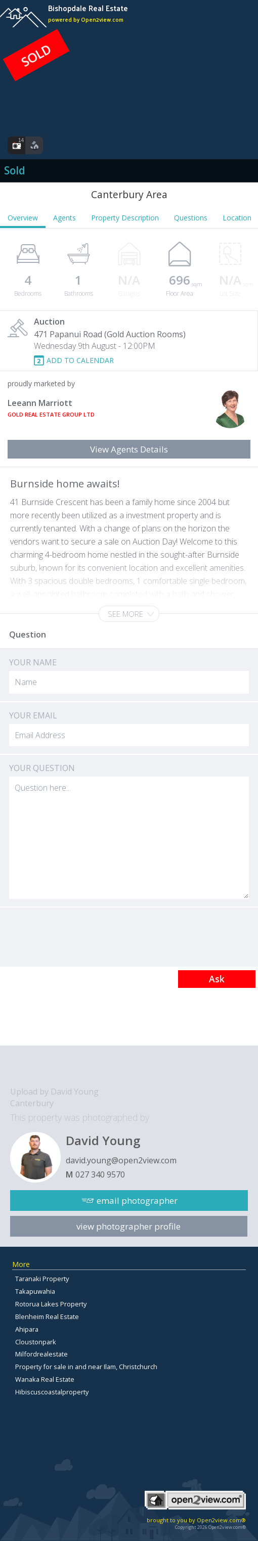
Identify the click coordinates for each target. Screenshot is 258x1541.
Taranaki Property (42, 1278)
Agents (64, 217)
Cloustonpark (35, 1341)
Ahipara (26, 1329)
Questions (190, 217)
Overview (23, 217)
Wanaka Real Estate (44, 1379)
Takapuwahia (35, 1291)
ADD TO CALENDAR (80, 360)
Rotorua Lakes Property (51, 1303)
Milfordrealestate (41, 1353)
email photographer (137, 1200)
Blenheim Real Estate (47, 1316)
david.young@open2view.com (121, 1160)
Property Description (125, 217)
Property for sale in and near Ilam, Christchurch (86, 1366)
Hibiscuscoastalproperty (52, 1391)
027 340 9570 (100, 1174)
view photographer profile (128, 1226)
